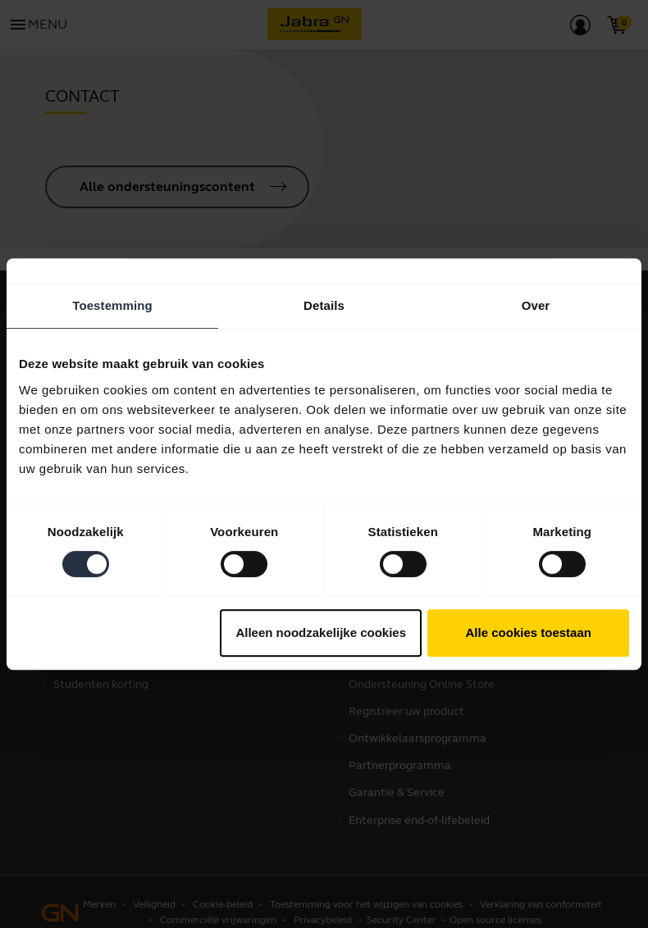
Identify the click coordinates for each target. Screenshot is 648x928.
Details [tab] (324, 305)
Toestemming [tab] (112, 305)
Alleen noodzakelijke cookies (320, 632)
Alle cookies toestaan (528, 632)
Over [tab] (536, 305)
